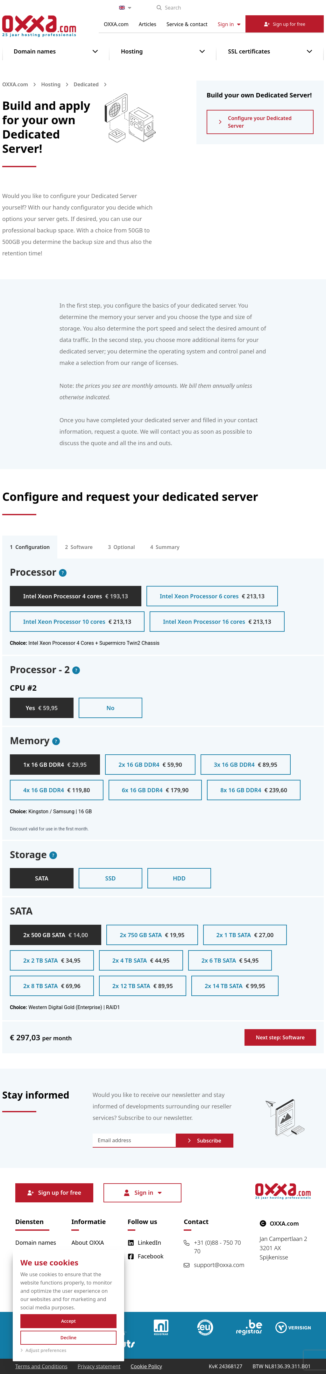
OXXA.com (116, 24)
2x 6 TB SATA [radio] (230, 960)
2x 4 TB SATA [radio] (141, 960)
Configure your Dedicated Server (255, 122)
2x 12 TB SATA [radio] (142, 985)
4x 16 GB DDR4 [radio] (56, 790)
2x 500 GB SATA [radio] (55, 934)
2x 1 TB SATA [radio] (245, 934)
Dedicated (86, 84)
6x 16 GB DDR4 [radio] (155, 790)
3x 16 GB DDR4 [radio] (245, 764)
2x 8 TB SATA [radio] (52, 985)
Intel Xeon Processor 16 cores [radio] (217, 621)
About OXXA (87, 1242)
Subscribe (204, 1140)
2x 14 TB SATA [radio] (235, 985)
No (110, 708)
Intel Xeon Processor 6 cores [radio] (212, 596)
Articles (147, 24)
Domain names (35, 51)
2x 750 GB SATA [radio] (152, 934)
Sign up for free (54, 1192)
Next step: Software (280, 1037)
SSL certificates (249, 51)
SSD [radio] (110, 878)
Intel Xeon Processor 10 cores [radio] (77, 621)
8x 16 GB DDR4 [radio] (253, 790)
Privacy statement (99, 1366)
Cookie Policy (146, 1366)
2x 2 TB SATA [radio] (52, 960)
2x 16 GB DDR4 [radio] (150, 764)
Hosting (132, 51)
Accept (68, 1321)
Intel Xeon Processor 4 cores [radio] (75, 596)
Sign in (229, 24)
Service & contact (187, 24)
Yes (42, 707)
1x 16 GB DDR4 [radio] (55, 764)
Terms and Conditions (41, 1366)
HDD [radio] (179, 878)
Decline (68, 1338)
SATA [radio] (41, 878)
